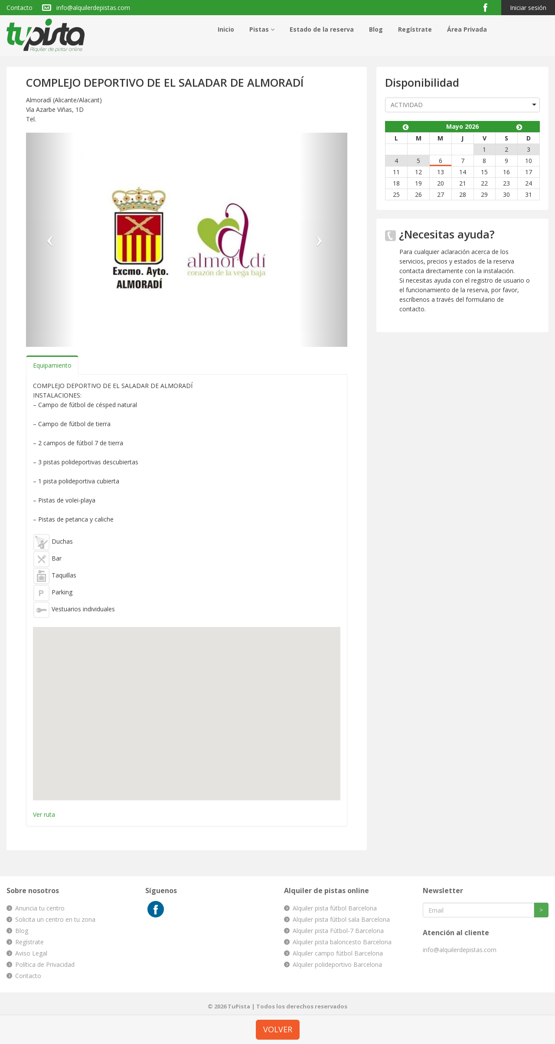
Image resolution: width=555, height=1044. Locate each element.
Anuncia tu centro (40, 908)
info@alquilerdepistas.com (93, 7)
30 (506, 194)
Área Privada (467, 29)
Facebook (488, 7)
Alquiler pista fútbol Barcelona (335, 908)
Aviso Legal (31, 953)
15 (484, 172)
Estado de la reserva (322, 29)
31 (528, 194)
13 (440, 172)
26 (418, 194)
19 (418, 183)
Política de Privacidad (45, 964)
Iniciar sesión (528, 7)
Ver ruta (44, 814)
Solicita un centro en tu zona (55, 919)
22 (484, 183)
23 (506, 183)
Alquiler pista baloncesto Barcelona (342, 942)
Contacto (20, 7)
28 (462, 194)
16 (506, 172)
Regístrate (415, 29)
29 (484, 194)
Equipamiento (52, 365)
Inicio (226, 29)
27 (440, 194)
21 (462, 183)
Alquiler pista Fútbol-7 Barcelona (338, 931)
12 (418, 172)
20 (440, 183)
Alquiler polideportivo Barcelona (337, 964)
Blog (376, 29)
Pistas (261, 29)
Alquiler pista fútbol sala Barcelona (341, 919)
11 (396, 172)
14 (462, 172)
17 (528, 172)
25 (396, 194)
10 (528, 161)
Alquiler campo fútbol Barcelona (338, 953)
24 (528, 183)
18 (396, 183)
